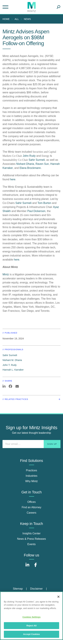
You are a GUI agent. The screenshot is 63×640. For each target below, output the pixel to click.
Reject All (31, 625)
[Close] (58, 596)
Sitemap (18, 588)
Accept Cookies (31, 634)
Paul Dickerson (36, 211)
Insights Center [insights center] (32, 533)
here (12, 179)
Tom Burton (44, 203)
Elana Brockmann (30, 167)
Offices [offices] (31, 501)
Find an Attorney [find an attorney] (31, 507)
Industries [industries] (31, 475)
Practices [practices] (31, 470)
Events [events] (31, 544)
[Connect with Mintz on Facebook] (35, 566)
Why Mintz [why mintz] (31, 481)
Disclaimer (36, 588)
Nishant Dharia (25, 163)
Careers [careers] (31, 512)
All (17, 19)
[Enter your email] (31, 444)
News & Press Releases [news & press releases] (31, 538)
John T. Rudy (10, 365)
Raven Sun (42, 163)
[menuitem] (7, 19)
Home (6, 19)
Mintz (6, 274)
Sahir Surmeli (37, 159)
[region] (31, 615)
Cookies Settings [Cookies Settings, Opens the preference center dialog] (32, 617)
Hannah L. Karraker (13, 369)
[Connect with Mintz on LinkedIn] (27, 566)
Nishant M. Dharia (12, 360)
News (27, 19)
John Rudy (29, 155)
